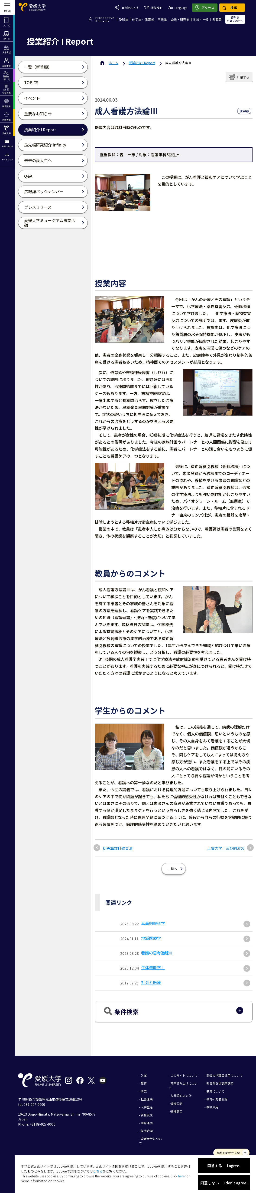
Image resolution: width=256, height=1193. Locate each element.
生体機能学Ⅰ (153, 967)
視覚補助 (153, 8)
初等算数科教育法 (118, 848)
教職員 (217, 19)
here (181, 1176)
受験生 (123, 19)
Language (177, 8)
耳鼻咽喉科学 (153, 923)
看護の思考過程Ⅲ (157, 953)
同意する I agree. (223, 1165)
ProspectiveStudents (104, 19)
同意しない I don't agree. (223, 1183)
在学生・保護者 (143, 19)
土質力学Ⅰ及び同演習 (225, 848)
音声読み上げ (126, 7)
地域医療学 (151, 938)
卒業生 (162, 19)
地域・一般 (201, 19)
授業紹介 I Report (142, 62)
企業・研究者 (180, 19)
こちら (98, 1171)
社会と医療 (151, 982)
